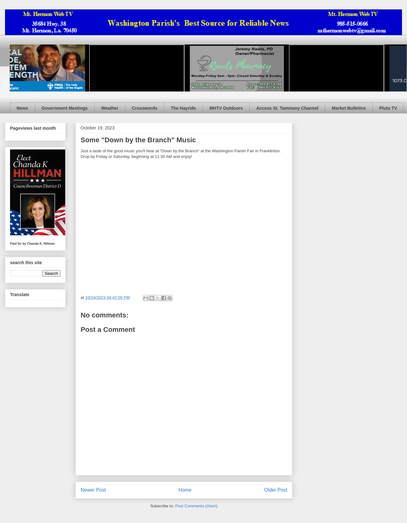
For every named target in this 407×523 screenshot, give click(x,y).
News (22, 108)
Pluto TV (388, 108)
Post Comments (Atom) (196, 506)
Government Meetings (65, 108)
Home (185, 490)
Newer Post (93, 490)
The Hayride (183, 108)
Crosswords (144, 108)
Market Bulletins (349, 108)
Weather (110, 108)
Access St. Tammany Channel (287, 108)
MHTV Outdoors (226, 108)
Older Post (275, 490)
